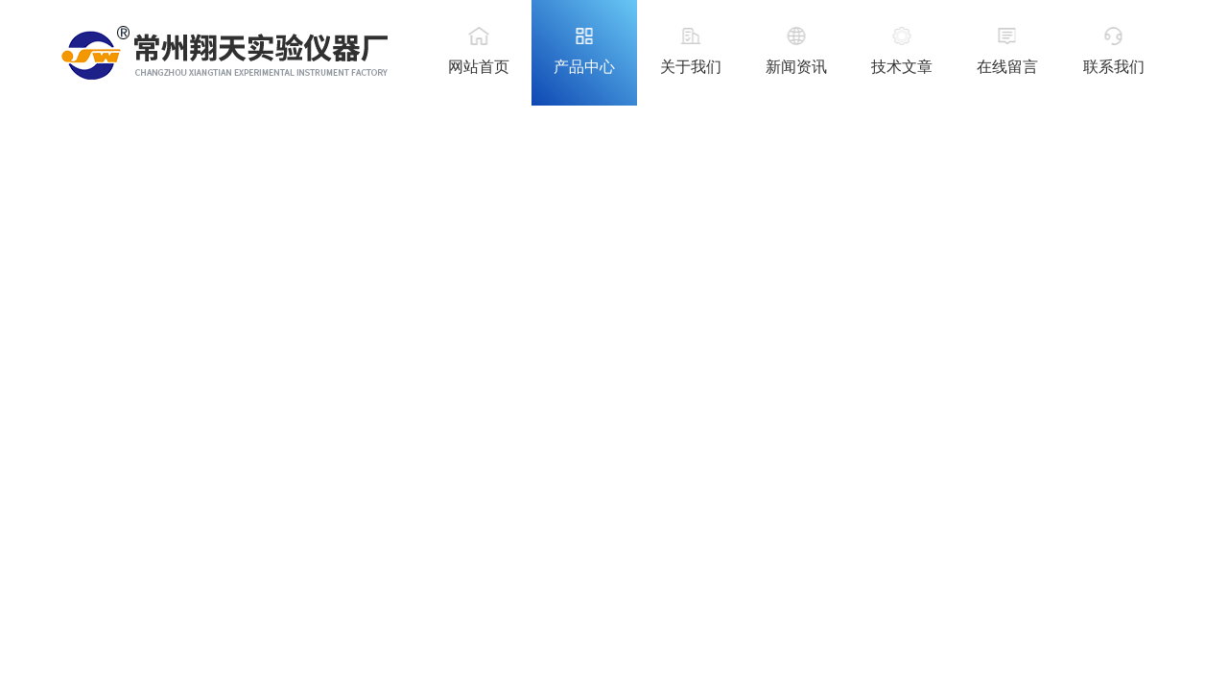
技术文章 (902, 67)
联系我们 (1114, 67)
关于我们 (690, 67)
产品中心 (584, 67)
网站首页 (478, 67)
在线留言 (1007, 67)
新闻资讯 (796, 67)
